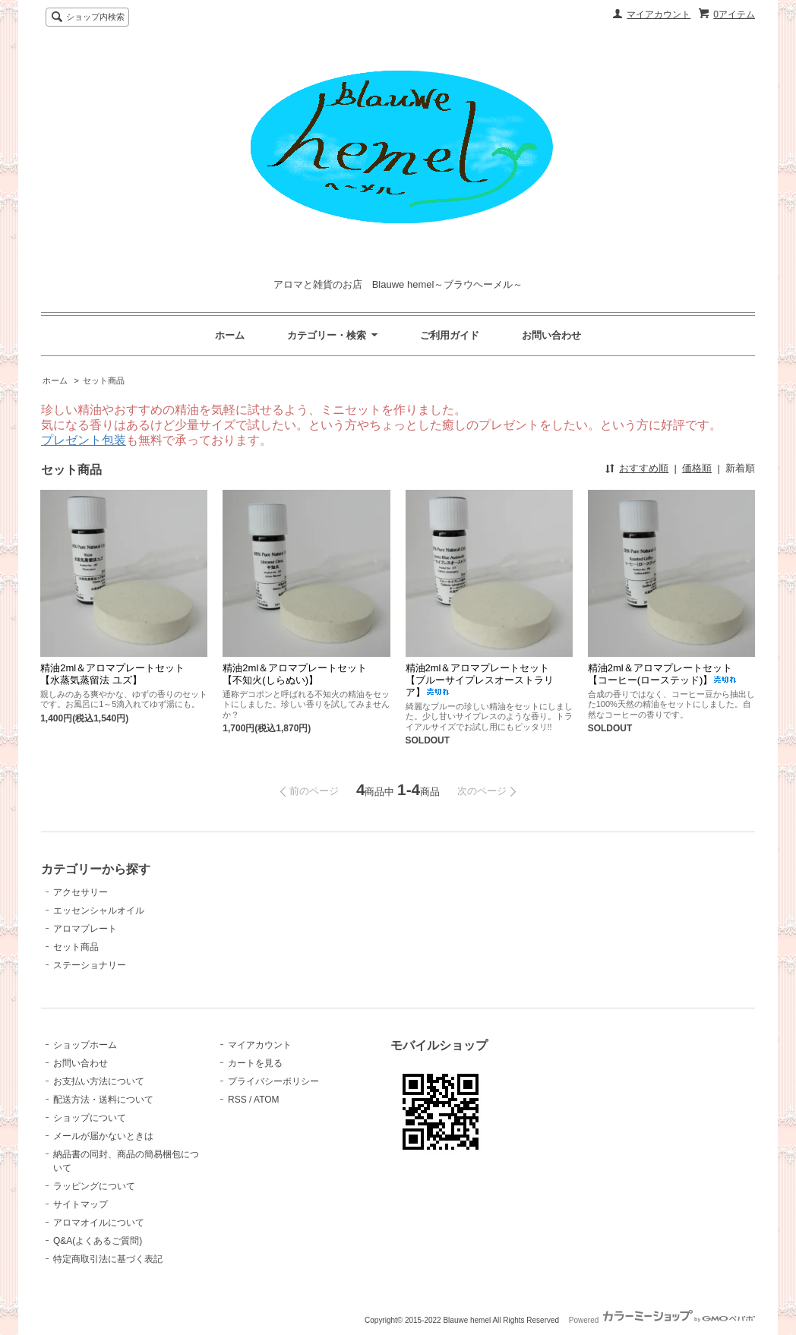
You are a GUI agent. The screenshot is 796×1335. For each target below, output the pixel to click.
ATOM (267, 1099)
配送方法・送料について (103, 1099)
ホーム (230, 335)
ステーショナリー (89, 965)
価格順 (697, 468)
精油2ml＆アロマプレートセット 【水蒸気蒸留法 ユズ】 (117, 674)
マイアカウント (658, 14)
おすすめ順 (643, 468)
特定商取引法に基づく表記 (108, 1259)
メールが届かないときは (103, 1136)
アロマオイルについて (98, 1222)
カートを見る (255, 1063)
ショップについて (89, 1117)
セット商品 (104, 380)
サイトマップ (80, 1204)
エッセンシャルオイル (98, 910)
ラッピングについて (94, 1186)
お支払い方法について (98, 1081)
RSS (237, 1099)
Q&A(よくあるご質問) (97, 1241)
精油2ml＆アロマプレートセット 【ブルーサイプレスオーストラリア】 (483, 680)
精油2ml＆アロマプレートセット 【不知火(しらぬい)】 (300, 674)
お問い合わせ (551, 335)
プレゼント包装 (83, 440)
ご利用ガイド (449, 335)
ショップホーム (85, 1045)
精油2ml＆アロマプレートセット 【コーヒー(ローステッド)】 (665, 674)
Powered (662, 1320)
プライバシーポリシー (273, 1081)
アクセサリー (80, 892)
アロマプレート (85, 928)
